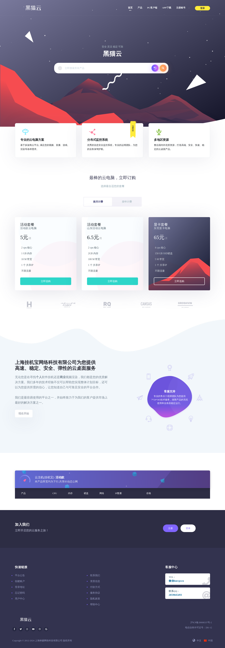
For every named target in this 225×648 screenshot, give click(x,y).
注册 (170, 528)
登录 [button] (202, 8)
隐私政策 (95, 598)
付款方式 (95, 587)
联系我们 (95, 575)
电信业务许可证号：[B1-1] (198, 627)
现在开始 (23, 413)
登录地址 (20, 587)
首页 (130, 7)
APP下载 (166, 7)
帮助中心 (95, 604)
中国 (208, 640)
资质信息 (95, 581)
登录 (188, 528)
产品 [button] (141, 7)
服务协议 (95, 593)
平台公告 (20, 575)
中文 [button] (196, 640)
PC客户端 (152, 7)
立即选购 (46, 281)
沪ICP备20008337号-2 (201, 622)
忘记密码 (20, 593)
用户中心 (20, 598)
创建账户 (20, 581)
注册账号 (180, 7)
